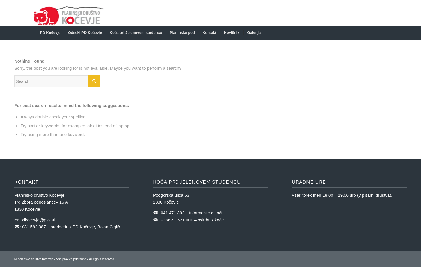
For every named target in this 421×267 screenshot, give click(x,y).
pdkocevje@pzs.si (37, 219)
